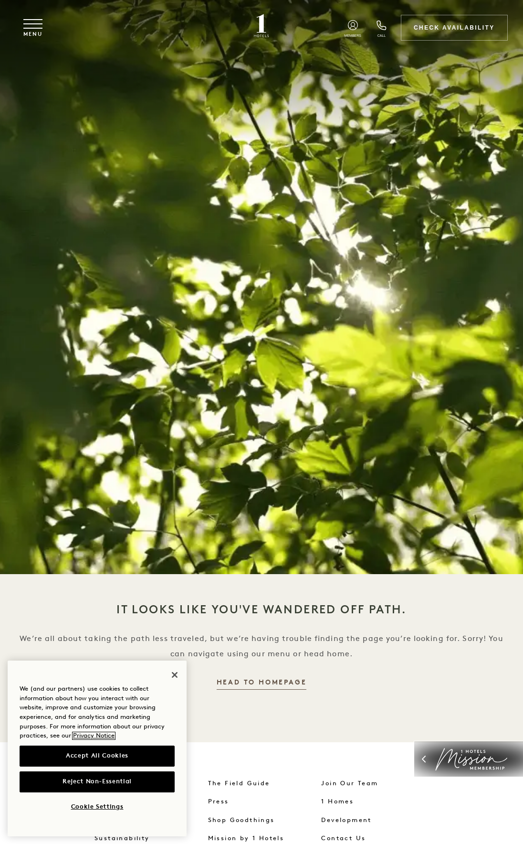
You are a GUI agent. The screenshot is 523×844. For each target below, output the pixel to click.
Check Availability (454, 27)
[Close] (174, 674)
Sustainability (122, 838)
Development (346, 820)
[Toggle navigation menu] (33, 28)
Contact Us (343, 838)
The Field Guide (239, 783)
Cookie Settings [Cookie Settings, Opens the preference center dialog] (97, 807)
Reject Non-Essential (97, 782)
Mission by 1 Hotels (246, 838)
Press (218, 802)
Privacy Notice (94, 736)
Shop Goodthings (241, 820)
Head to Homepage (262, 682)
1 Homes (337, 802)
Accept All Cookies (97, 756)
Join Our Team (349, 783)
